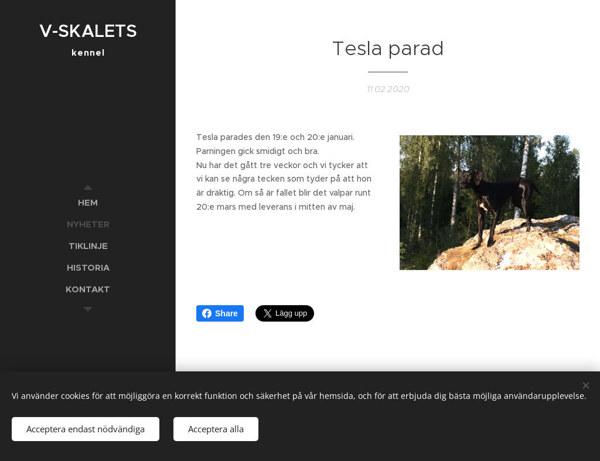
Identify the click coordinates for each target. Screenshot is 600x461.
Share (220, 313)
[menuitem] (88, 202)
